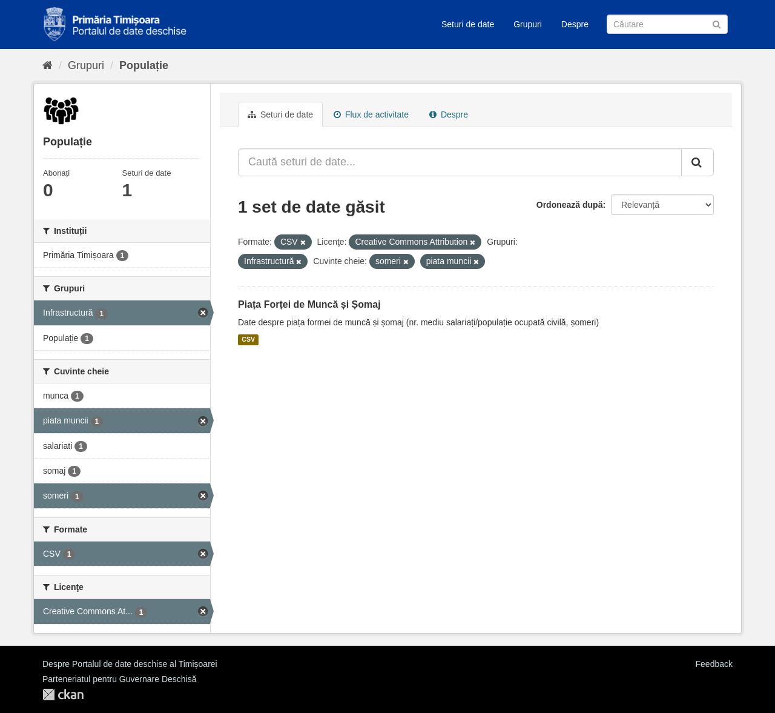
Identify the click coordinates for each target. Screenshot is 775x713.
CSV (248, 339)
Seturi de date (467, 24)
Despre (575, 24)
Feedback (714, 664)
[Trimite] (716, 23)
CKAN (63, 694)
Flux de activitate (371, 114)
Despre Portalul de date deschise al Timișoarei (129, 664)
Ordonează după (569, 205)
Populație (143, 65)
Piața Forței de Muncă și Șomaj (309, 304)
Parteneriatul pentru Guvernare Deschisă (119, 679)
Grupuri (527, 24)
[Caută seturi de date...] (460, 162)
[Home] (47, 65)
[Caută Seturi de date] (667, 24)
